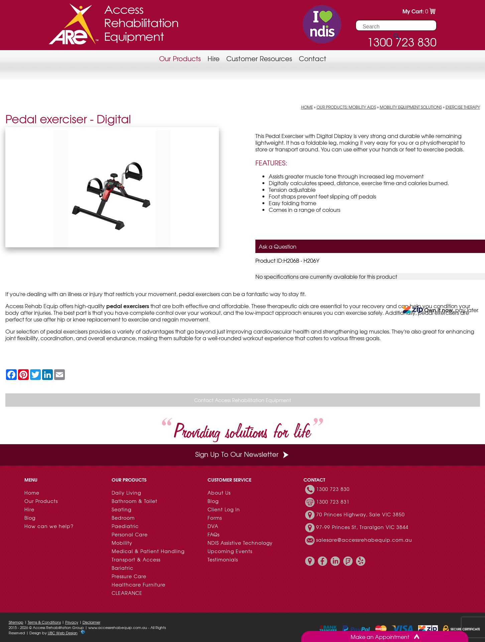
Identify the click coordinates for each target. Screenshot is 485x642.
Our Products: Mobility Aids (346, 107)
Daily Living (126, 492)
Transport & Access (136, 559)
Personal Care (130, 534)
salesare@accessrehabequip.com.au (364, 539)
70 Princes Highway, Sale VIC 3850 (360, 514)
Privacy (71, 622)
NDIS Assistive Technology (240, 542)
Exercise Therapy (463, 107)
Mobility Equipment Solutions (411, 107)
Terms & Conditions (44, 622)
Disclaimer (91, 622)
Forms (215, 517)
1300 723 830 (333, 489)
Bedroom (123, 517)
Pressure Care (129, 576)
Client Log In (224, 509)
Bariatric (122, 567)
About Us (219, 492)
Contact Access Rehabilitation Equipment (242, 400)
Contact (312, 58)
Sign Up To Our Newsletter (242, 454)
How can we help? (49, 526)
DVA (213, 526)
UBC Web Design (63, 632)
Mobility (122, 542)
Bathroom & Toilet (134, 501)
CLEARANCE (127, 593)
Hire (214, 58)
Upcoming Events (230, 551)
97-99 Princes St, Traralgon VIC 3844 (362, 527)
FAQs (214, 534)
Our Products (180, 58)
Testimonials (223, 559)
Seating (121, 509)
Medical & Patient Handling (148, 551)
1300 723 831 (333, 501)
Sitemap (16, 622)
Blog (29, 517)
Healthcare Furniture (138, 584)
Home (307, 107)
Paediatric (125, 526)
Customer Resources (259, 58)
